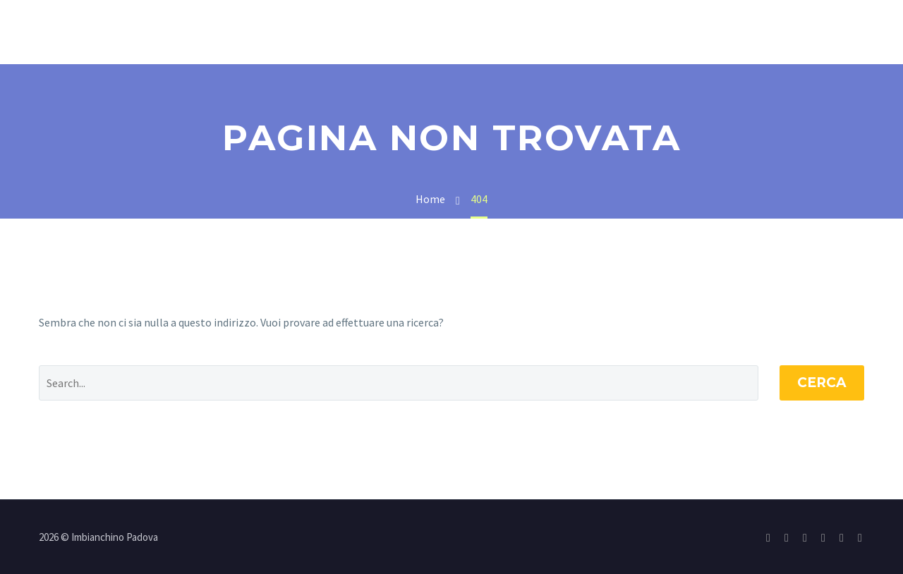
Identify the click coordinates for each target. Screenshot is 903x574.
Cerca (822, 382)
